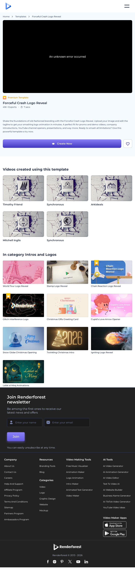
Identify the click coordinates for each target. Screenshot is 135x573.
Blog (41, 472)
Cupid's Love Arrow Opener (105, 319)
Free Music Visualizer (77, 466)
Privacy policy (11, 495)
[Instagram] (54, 562)
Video (42, 486)
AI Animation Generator (115, 472)
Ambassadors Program (16, 519)
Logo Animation (74, 478)
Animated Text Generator (79, 489)
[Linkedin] (86, 562)
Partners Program (14, 513)
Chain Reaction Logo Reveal (106, 286)
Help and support (13, 483)
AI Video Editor (111, 478)
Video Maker (72, 495)
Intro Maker (72, 483)
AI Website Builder (113, 489)
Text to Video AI (111, 483)
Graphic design (47, 498)
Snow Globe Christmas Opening (20, 352)
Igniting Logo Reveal (102, 352)
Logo (42, 492)
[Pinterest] (62, 562)
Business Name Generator (117, 495)
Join (16, 437)
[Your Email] (67, 422)
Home (6, 17)
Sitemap (8, 507)
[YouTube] (78, 562)
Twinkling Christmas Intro (60, 352)
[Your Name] (24, 422)
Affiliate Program (13, 489)
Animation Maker (75, 472)
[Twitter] (70, 562)
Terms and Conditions (16, 501)
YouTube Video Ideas (114, 507)
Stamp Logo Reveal (57, 286)
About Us (9, 466)
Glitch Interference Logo (16, 319)
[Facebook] (48, 562)
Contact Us (10, 472)
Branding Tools (47, 466)
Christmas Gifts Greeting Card (62, 319)
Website (43, 504)
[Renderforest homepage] (8, 6)
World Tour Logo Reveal (15, 286)
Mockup (43, 510)
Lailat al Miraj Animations (16, 385)
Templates (20, 17)
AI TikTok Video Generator (116, 501)
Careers (8, 478)
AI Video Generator (113, 466)
